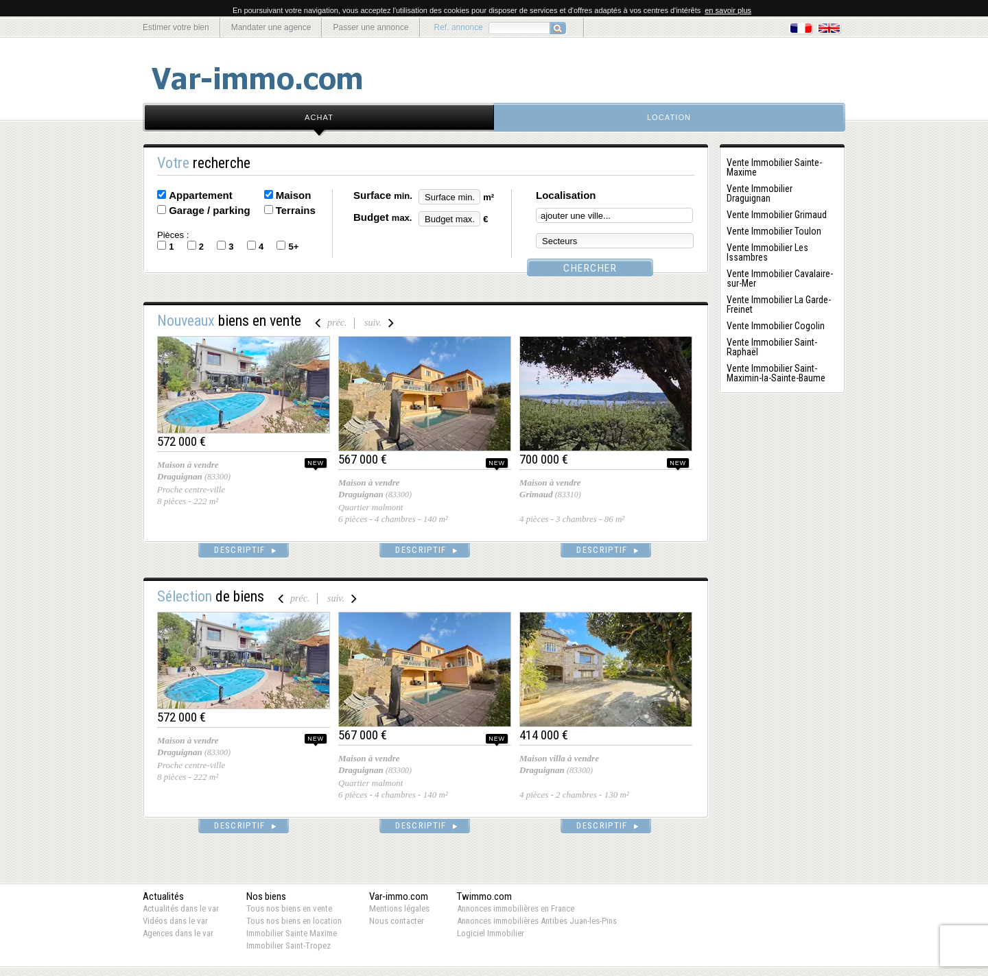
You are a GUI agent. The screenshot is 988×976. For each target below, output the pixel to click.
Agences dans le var (178, 933)
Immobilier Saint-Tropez (288, 945)
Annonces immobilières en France (515, 908)
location (669, 117)
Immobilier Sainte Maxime (291, 933)
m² (488, 197)
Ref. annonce (458, 27)
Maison (293, 195)
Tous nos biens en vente (289, 908)
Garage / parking (209, 210)
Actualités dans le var (181, 908)
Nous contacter (396, 921)
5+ (293, 246)
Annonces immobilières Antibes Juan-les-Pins (537, 921)
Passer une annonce (370, 27)
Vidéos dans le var (175, 921)
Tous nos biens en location (294, 921)
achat (319, 117)
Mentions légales (399, 908)
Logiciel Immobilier (490, 933)
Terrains (296, 210)
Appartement (201, 195)
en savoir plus (728, 10)
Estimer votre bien (176, 27)
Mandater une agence (271, 27)
